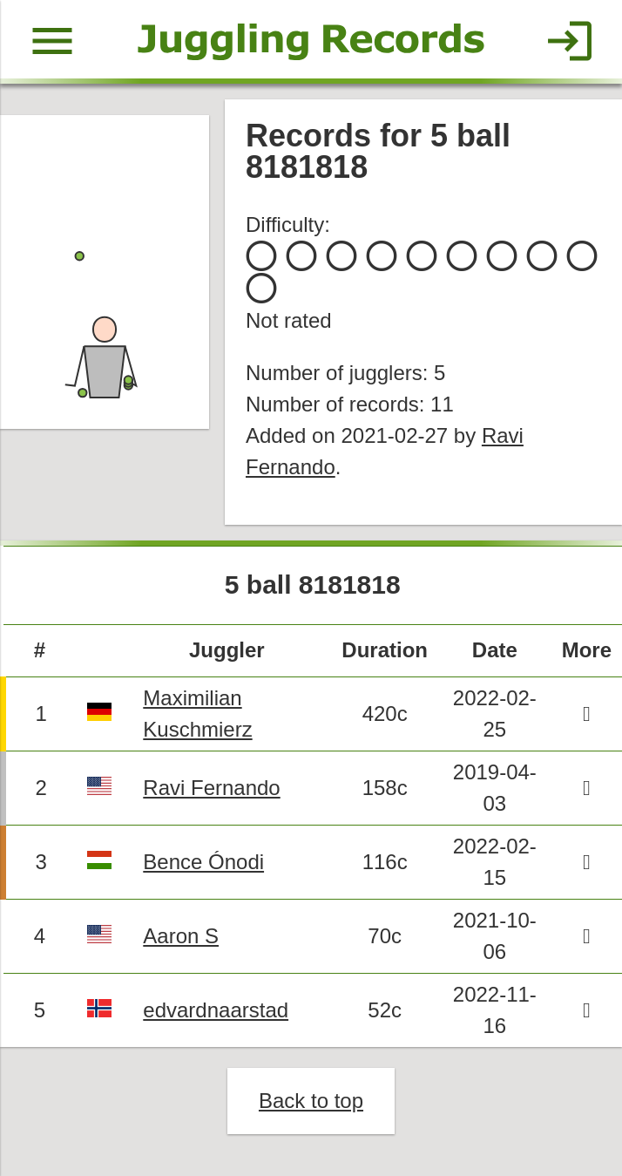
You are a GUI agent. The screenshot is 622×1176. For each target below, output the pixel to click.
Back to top (311, 1100)
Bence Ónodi (203, 862)
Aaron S (181, 936)
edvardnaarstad (215, 1010)
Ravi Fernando (211, 787)
